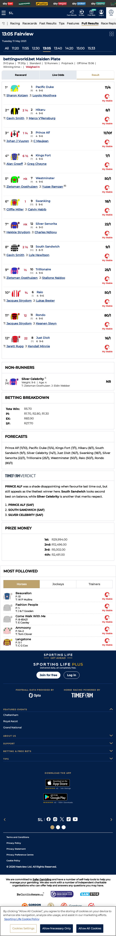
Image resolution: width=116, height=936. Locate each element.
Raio (40, 292)
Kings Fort (43, 155)
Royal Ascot (10, 721)
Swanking (43, 201)
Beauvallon (24, 593)
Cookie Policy (13, 860)
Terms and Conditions (17, 837)
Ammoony (23, 628)
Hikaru (40, 110)
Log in (71, 675)
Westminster (45, 178)
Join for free (48, 675)
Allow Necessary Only (56, 928)
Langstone (23, 639)
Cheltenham (10, 714)
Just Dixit (43, 338)
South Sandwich (48, 246)
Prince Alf (43, 132)
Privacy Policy (13, 843)
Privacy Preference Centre (19, 854)
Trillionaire (43, 269)
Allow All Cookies (90, 928)
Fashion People (27, 605)
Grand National (12, 727)
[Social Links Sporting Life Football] (64, 827)
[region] (58, 921)
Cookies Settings (23, 928)
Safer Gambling (42, 879)
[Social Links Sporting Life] (52, 827)
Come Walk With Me (31, 616)
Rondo (40, 315)
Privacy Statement (16, 849)
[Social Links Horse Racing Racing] (58, 827)
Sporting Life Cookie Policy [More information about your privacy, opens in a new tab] (21, 919)
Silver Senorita (46, 224)
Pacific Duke (45, 87)
